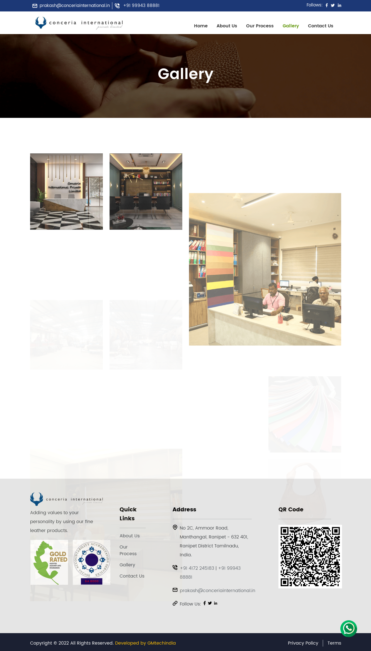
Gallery (291, 26)
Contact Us (320, 26)
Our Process (260, 26)
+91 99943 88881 (141, 5)
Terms (334, 643)
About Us (227, 26)
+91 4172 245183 (197, 568)
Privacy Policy (303, 643)
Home (201, 26)
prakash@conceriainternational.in (75, 5)
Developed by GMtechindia (145, 643)
